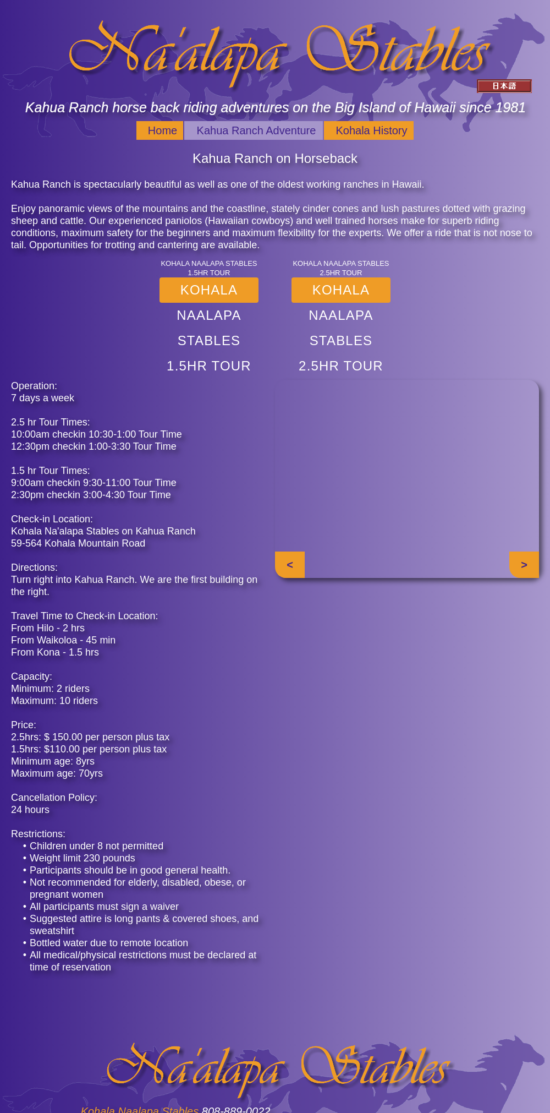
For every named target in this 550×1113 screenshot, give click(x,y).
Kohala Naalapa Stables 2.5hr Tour (341, 292)
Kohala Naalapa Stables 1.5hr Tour (209, 292)
